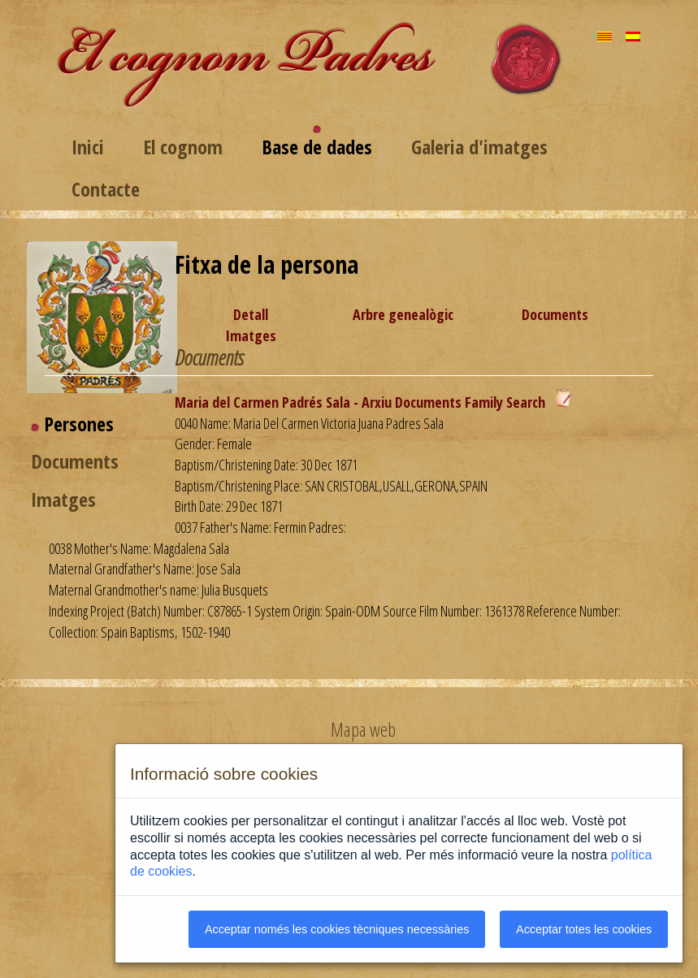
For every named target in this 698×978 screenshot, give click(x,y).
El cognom (183, 146)
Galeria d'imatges (479, 146)
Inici (88, 146)
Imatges (250, 335)
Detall (250, 314)
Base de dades (317, 146)
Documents (555, 314)
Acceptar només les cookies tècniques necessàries (337, 929)
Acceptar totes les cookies (584, 929)
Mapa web (363, 729)
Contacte (106, 188)
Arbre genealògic (403, 314)
